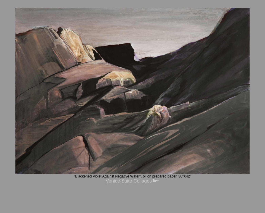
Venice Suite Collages (129, 180)
